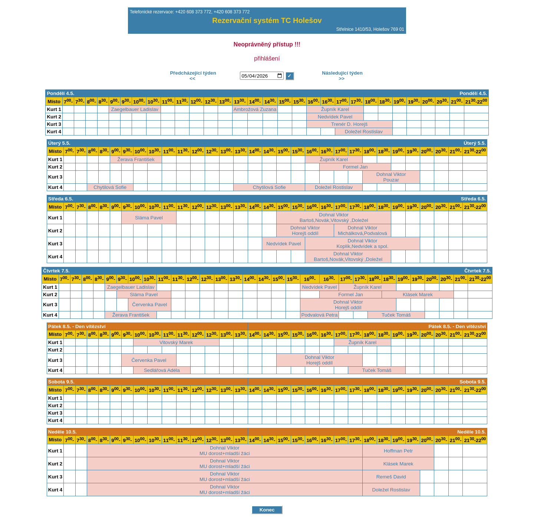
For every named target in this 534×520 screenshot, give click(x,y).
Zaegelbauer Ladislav (134, 109)
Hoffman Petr (398, 451)
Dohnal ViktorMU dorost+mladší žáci (225, 450)
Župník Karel (335, 109)
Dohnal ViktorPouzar (391, 177)
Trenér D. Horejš (349, 124)
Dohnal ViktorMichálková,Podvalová (362, 230)
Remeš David (391, 477)
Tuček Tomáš (396, 315)
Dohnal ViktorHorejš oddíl (305, 230)
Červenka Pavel (149, 304)
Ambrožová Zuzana (255, 109)
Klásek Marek (418, 294)
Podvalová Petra (319, 315)
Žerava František (136, 159)
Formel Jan (355, 167)
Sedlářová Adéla (162, 370)
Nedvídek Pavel (335, 117)
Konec (267, 510)
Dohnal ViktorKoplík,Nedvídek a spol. (362, 243)
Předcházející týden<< (192, 75)
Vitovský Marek (176, 342)
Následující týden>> (342, 75)
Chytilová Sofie (109, 187)
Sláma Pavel (149, 217)
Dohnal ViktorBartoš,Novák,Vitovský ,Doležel (334, 217)
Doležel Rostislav (364, 131)
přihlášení (267, 58)
